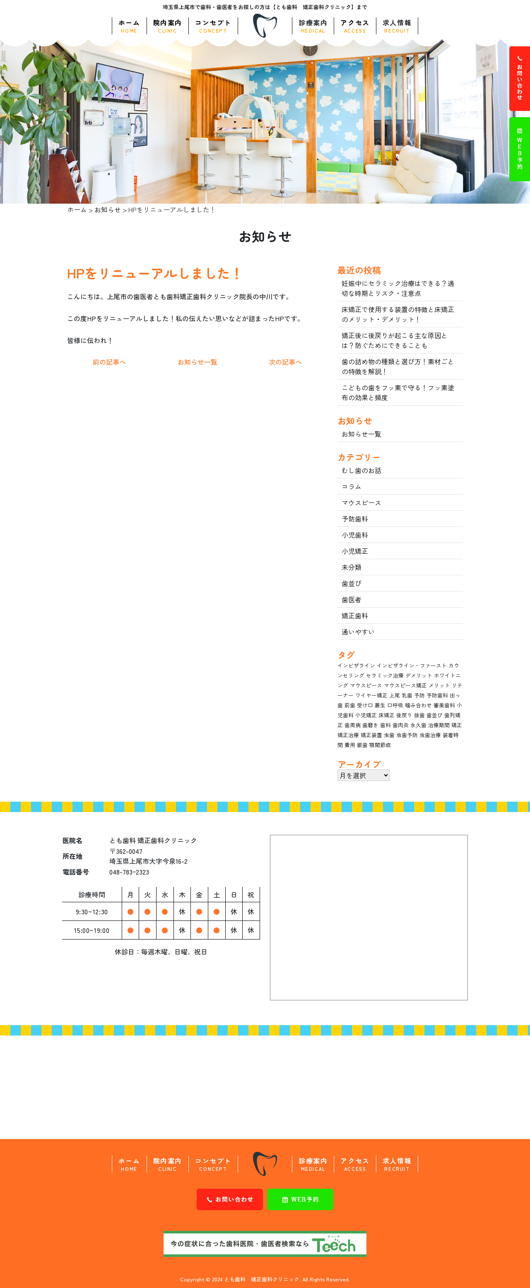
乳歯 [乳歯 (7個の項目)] (407, 695)
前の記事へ (109, 362)
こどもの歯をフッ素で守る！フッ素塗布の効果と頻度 (398, 392)
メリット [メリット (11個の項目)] (439, 685)
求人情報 (397, 25)
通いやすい (358, 632)
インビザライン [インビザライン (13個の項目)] (356, 665)
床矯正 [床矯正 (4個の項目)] (386, 715)
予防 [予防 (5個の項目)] (419, 695)
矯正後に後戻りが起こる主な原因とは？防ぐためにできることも (395, 340)
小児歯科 (355, 535)
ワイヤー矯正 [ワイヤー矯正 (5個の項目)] (371, 695)
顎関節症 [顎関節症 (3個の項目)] (380, 745)
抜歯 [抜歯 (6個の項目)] (419, 715)
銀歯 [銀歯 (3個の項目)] (362, 745)
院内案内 (167, 25)
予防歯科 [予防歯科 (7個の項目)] (437, 695)
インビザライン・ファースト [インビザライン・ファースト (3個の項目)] (412, 665)
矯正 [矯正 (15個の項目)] (456, 725)
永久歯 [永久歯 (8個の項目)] (418, 725)
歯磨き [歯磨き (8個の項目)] (370, 725)
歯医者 (351, 599)
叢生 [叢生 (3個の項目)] (380, 705)
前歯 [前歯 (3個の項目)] (349, 705)
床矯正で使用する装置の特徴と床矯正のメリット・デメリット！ (398, 314)
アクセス (354, 25)
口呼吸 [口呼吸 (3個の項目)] (395, 705)
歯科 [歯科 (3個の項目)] (385, 725)
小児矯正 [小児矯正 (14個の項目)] (366, 715)
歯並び (351, 583)
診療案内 (313, 25)
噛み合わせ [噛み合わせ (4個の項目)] (418, 705)
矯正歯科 (355, 615)
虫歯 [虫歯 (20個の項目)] (389, 735)
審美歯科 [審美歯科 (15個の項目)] (444, 705)
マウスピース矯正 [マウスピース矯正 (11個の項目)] (405, 685)
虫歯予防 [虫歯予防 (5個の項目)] (407, 735)
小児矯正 (355, 551)
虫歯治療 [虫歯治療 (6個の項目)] (430, 735)
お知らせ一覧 (197, 362)
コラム (351, 486)
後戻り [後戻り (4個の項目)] (404, 715)
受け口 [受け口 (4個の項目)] (365, 705)
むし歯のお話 (361, 470)
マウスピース (361, 502)
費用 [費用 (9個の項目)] (349, 745)
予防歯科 (355, 519)
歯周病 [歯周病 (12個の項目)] (352, 725)
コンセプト (213, 25)
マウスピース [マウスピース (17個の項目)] (366, 685)
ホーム (129, 25)
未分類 (351, 567)
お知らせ (107, 209)
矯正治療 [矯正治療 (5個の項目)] (348, 735)
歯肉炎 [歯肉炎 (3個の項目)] (401, 725)
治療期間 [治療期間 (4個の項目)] (439, 725)
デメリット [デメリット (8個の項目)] (418, 675)
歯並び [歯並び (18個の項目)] (434, 715)
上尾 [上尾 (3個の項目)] (394, 695)
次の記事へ (285, 362)
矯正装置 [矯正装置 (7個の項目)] (371, 735)
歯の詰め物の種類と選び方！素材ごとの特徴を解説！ (398, 366)
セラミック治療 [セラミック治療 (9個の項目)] (385, 675)
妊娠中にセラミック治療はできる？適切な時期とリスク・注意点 (398, 288)
